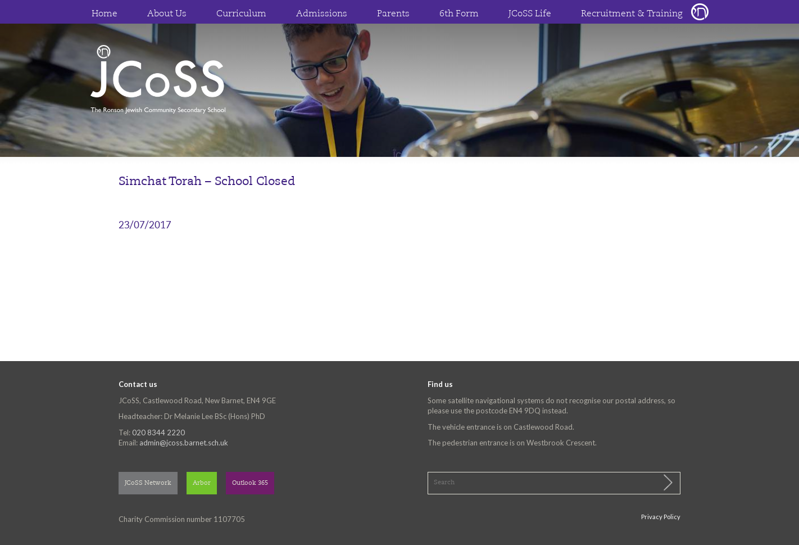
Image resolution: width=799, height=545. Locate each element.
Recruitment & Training (632, 14)
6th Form (459, 14)
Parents (393, 14)
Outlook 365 (250, 483)
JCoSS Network (148, 483)
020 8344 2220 (158, 432)
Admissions (321, 14)
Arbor (202, 483)
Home (104, 14)
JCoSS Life (530, 14)
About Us (167, 14)
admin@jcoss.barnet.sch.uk (183, 442)
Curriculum (241, 14)
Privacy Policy (660, 516)
